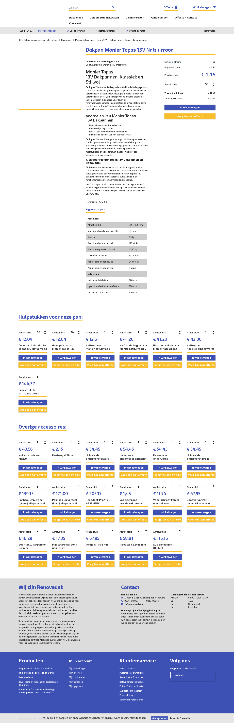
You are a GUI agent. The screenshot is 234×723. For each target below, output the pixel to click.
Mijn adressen (76, 681)
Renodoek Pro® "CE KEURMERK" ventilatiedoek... (98, 501)
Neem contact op (128, 668)
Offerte (171, 7)
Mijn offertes (75, 672)
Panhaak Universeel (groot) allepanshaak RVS (32, 501)
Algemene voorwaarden (132, 672)
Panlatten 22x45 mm (133, 544)
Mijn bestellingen (77, 668)
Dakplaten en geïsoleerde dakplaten (37, 672)
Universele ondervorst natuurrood (160, 457)
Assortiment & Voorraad (132, 677)
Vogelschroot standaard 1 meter (131, 501)
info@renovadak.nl (47, 30)
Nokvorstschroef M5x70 (29, 457)
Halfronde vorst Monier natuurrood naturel (98, 347)
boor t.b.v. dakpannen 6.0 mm (32, 546)
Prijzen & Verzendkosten (132, 686)
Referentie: (92, 201)
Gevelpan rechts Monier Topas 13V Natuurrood (63, 347)
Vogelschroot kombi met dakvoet (166, 501)
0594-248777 (131, 600)
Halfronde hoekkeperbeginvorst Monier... (200, 347)
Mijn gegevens (76, 686)
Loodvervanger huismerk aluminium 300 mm (199, 501)
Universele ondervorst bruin (198, 457)
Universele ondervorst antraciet (133, 457)
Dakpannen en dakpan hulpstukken (36, 668)
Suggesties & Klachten (131, 690)
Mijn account (84, 660)
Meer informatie (180, 718)
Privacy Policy (126, 695)
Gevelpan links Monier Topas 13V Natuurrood (33, 347)
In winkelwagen (33, 357)
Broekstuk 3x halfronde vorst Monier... (29, 391)
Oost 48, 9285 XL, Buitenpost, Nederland (143, 597)
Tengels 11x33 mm (97, 544)
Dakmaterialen (26, 677)
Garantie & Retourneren (131, 699)
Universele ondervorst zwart (97, 457)
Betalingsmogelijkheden (132, 681)
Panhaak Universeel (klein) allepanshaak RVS (64, 501)
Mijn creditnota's (77, 677)
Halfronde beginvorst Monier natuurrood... (133, 347)
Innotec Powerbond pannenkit (64, 546)
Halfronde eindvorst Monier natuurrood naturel (166, 347)
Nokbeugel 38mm (63, 455)
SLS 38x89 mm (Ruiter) (162, 546)
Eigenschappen (95, 209)
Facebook (179, 675)
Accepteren (159, 718)
